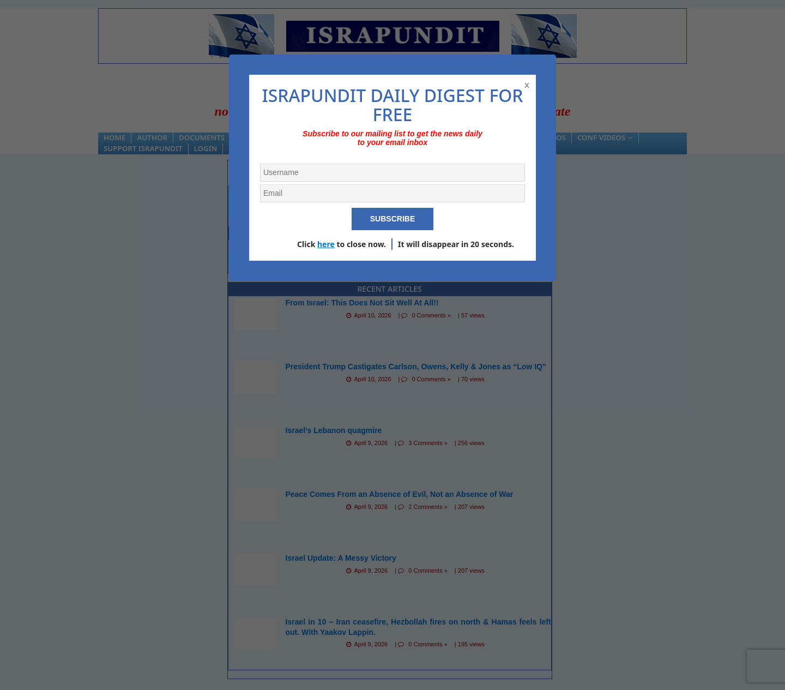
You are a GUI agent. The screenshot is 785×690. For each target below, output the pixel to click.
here (326, 244)
